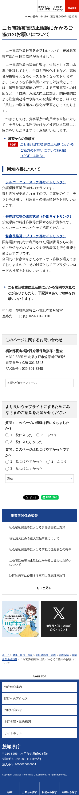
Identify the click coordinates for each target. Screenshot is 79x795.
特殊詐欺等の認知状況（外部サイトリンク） (39, 216)
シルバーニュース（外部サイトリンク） (35, 182)
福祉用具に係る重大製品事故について (34, 538)
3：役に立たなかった (26, 442)
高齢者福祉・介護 (46, 655)
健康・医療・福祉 (23, 655)
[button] (58, 6)
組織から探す (69, 792)
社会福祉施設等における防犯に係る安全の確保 (40, 549)
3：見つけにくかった (26, 468)
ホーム (6, 655)
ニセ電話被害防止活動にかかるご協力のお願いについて (40, 562)
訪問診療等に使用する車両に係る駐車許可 (37, 575)
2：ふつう (49, 435)
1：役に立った (21, 435)
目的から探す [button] (49, 792)
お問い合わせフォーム (22, 382)
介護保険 (64, 655)
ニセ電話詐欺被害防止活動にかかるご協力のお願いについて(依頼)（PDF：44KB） (47, 150)
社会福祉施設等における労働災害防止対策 (37, 527)
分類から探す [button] (29, 792)
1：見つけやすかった (26, 461)
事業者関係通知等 (24, 515)
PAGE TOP (40, 676)
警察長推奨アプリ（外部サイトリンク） (35, 236)
